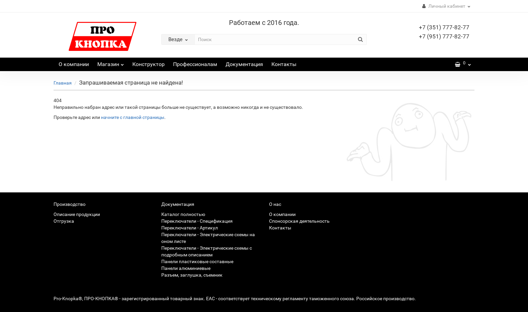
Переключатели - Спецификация (197, 221)
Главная (63, 83)
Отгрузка (64, 221)
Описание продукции (77, 214)
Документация (244, 64)
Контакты (283, 64)
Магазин (110, 62)
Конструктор (148, 64)
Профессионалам (195, 64)
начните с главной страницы (132, 117)
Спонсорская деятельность (299, 221)
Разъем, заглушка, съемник (192, 275)
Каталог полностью (183, 214)
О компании (74, 64)
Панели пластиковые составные (197, 261)
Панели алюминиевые (185, 268)
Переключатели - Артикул (189, 227)
